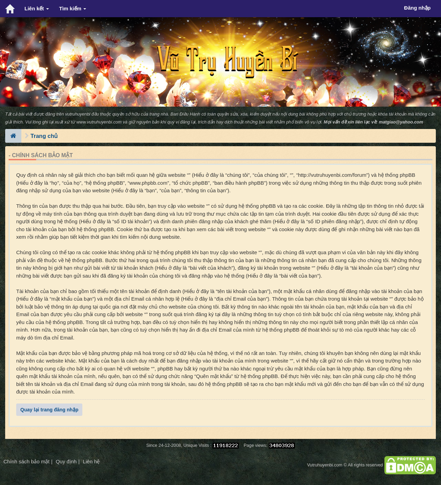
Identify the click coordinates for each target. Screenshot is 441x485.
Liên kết (36, 8)
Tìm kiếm (72, 8)
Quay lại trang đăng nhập (49, 409)
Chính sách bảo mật (26, 461)
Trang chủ (44, 136)
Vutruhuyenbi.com (324, 464)
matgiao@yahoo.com (401, 122)
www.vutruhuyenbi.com (99, 122)
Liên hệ (91, 461)
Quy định (66, 461)
